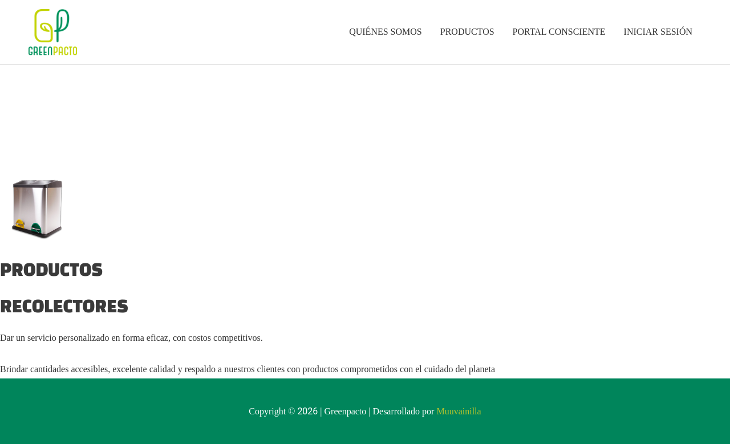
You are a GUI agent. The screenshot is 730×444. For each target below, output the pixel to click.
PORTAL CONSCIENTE (559, 31)
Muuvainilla (458, 411)
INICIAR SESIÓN (658, 31)
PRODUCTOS (467, 31)
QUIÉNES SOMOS (385, 31)
